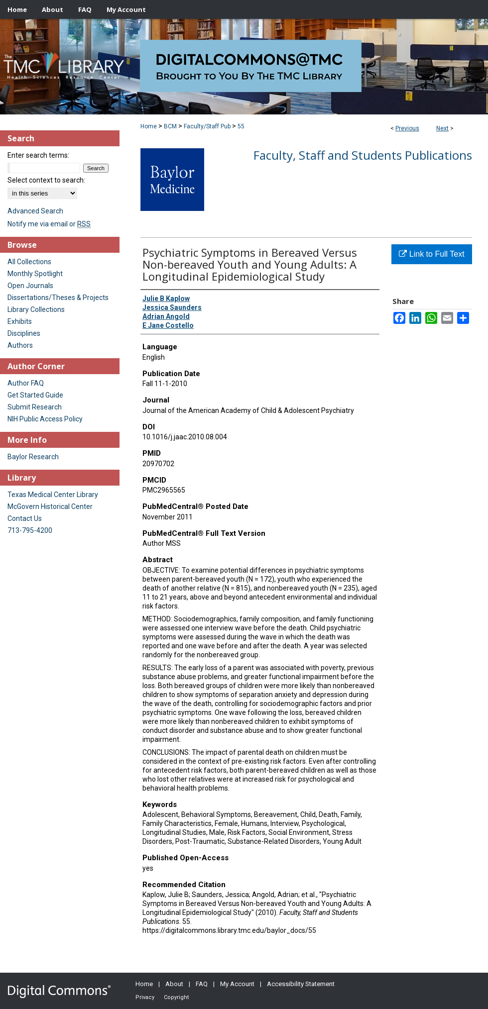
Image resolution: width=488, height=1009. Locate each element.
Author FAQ (25, 383)
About (174, 984)
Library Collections (36, 309)
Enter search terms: (38, 155)
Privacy (144, 997)
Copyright (176, 997)
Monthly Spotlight (35, 274)
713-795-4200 (29, 530)
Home (148, 126)
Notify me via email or (49, 224)
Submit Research (34, 407)
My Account (237, 984)
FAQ (202, 984)
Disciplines (23, 333)
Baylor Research (33, 457)
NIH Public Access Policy (45, 419)
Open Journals (30, 286)
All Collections (29, 262)
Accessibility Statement (301, 984)
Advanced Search (35, 211)
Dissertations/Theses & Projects (58, 298)
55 (241, 126)
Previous (407, 128)
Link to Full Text (431, 254)
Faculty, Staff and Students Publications (362, 155)
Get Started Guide (35, 395)
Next (442, 128)
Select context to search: (46, 180)
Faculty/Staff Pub (207, 126)
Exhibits (19, 321)
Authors (20, 345)
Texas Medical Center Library (52, 495)
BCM (170, 126)
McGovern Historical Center (50, 506)
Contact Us (24, 518)
